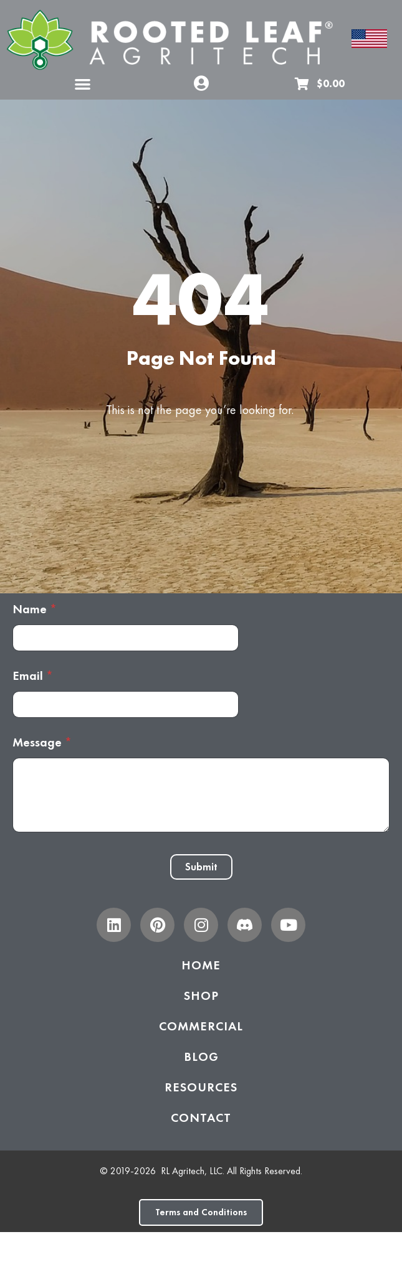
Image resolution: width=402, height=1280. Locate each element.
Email (32, 676)
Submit (201, 866)
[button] (82, 83)
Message (42, 742)
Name (34, 609)
